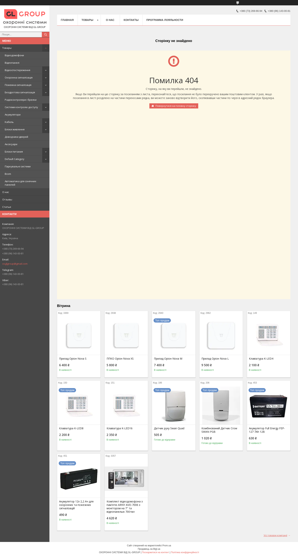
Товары (7, 48)
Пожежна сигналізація (18, 85)
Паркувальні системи (18, 166)
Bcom (8, 174)
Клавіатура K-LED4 (261, 358)
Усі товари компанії (275, 535)
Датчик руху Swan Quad (169, 428)
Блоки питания (14, 151)
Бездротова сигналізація (20, 92)
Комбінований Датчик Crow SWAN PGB (219, 430)
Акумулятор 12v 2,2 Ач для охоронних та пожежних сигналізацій (76, 505)
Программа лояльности (164, 19)
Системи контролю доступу (21, 107)
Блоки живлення (15, 129)
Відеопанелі (12, 62)
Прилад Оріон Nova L (215, 358)
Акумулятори (13, 114)
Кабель (9, 122)
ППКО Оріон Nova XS (120, 358)
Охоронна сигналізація (18, 77)
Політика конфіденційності (185, 552)
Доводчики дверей (16, 136)
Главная (67, 19)
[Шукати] (45, 34)
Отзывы (7, 199)
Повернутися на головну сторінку (175, 106)
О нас (5, 192)
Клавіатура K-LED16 (119, 428)
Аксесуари (11, 144)
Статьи (6, 207)
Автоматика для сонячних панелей (20, 183)
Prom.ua (166, 545)
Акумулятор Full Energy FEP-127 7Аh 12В (267, 430)
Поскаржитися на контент (155, 552)
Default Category (14, 159)
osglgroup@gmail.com (15, 263)
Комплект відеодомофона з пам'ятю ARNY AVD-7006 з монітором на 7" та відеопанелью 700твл (125, 506)
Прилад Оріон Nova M (168, 358)
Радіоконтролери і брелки (20, 99)
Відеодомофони (14, 55)
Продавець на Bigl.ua (149, 549)
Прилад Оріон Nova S (72, 358)
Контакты (131, 19)
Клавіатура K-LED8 (71, 428)
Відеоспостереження (17, 70)
